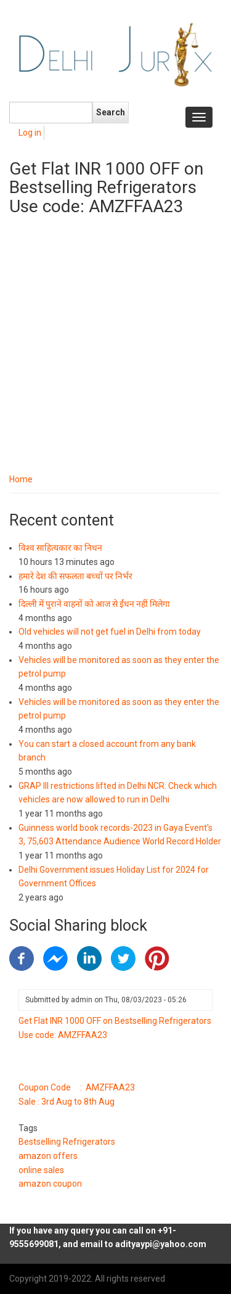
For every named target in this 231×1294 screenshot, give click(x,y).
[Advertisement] (115, 350)
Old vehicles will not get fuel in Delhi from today (109, 632)
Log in (29, 133)
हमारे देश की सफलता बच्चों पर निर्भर (75, 576)
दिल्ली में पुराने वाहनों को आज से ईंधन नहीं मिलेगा (94, 604)
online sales (41, 1170)
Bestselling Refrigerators (66, 1142)
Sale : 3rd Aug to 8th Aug (66, 1101)
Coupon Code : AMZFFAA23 (76, 1087)
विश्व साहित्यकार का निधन (60, 548)
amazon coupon (50, 1184)
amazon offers (48, 1156)
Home (21, 479)
